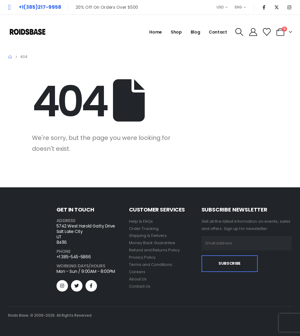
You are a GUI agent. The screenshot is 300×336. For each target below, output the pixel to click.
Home (155, 32)
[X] (276, 7)
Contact (218, 32)
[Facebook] (264, 7)
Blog (195, 32)
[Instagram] (289, 7)
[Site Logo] (27, 32)
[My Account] (253, 32)
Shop (176, 32)
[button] (239, 32)
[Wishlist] (266, 32)
